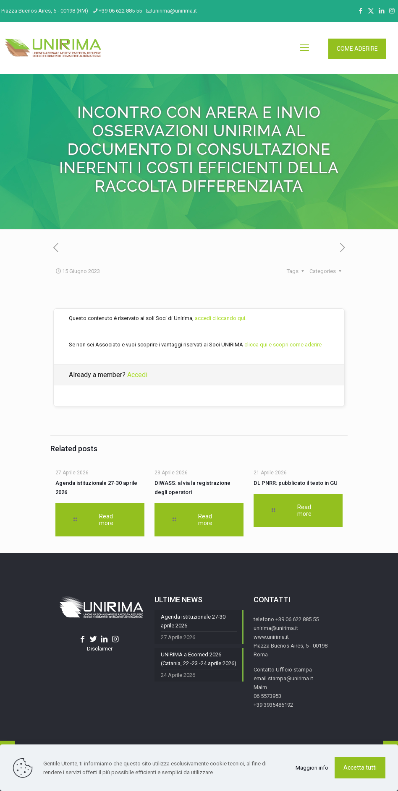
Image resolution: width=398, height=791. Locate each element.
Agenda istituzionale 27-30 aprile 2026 (193, 621)
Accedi (137, 375)
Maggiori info (312, 768)
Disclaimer (100, 648)
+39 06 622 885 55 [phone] (120, 11)
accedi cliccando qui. (220, 318)
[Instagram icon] (392, 11)
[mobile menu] (304, 48)
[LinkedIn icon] (381, 11)
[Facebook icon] (360, 11)
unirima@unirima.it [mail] (174, 11)
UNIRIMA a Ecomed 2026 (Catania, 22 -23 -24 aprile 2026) (198, 658)
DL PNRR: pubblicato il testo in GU (296, 483)
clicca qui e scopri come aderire (283, 344)
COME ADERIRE (357, 48)
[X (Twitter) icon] (371, 11)
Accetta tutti (360, 767)
